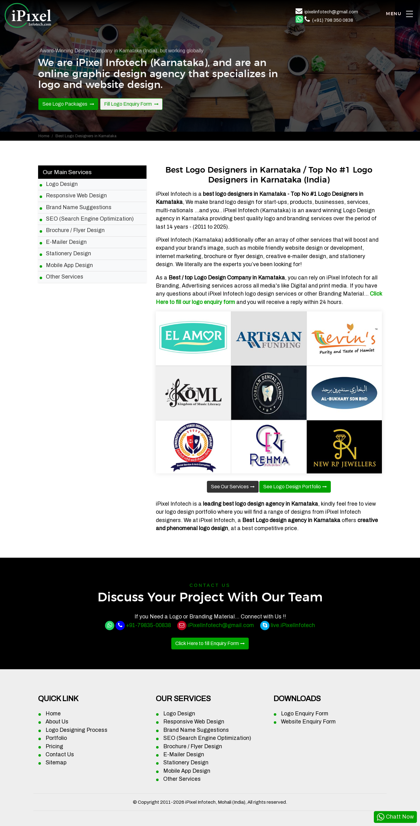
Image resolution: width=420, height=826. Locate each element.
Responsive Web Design (76, 196)
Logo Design (62, 184)
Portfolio (56, 738)
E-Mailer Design (66, 242)
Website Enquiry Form (308, 722)
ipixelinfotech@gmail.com (331, 11)
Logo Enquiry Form (304, 714)
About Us (57, 722)
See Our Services (230, 486)
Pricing (54, 746)
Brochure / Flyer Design (75, 230)
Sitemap (56, 763)
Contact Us (60, 755)
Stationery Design (68, 254)
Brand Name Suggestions (79, 207)
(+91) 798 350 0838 (332, 20)
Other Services (64, 277)
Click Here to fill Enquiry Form (207, 643)
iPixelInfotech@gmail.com (221, 625)
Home (43, 136)
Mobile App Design (69, 265)
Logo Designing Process (76, 730)
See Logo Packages (65, 104)
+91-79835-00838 (148, 625)
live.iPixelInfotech (293, 625)
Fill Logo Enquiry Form (128, 104)
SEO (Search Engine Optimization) (90, 219)
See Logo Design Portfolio (292, 486)
